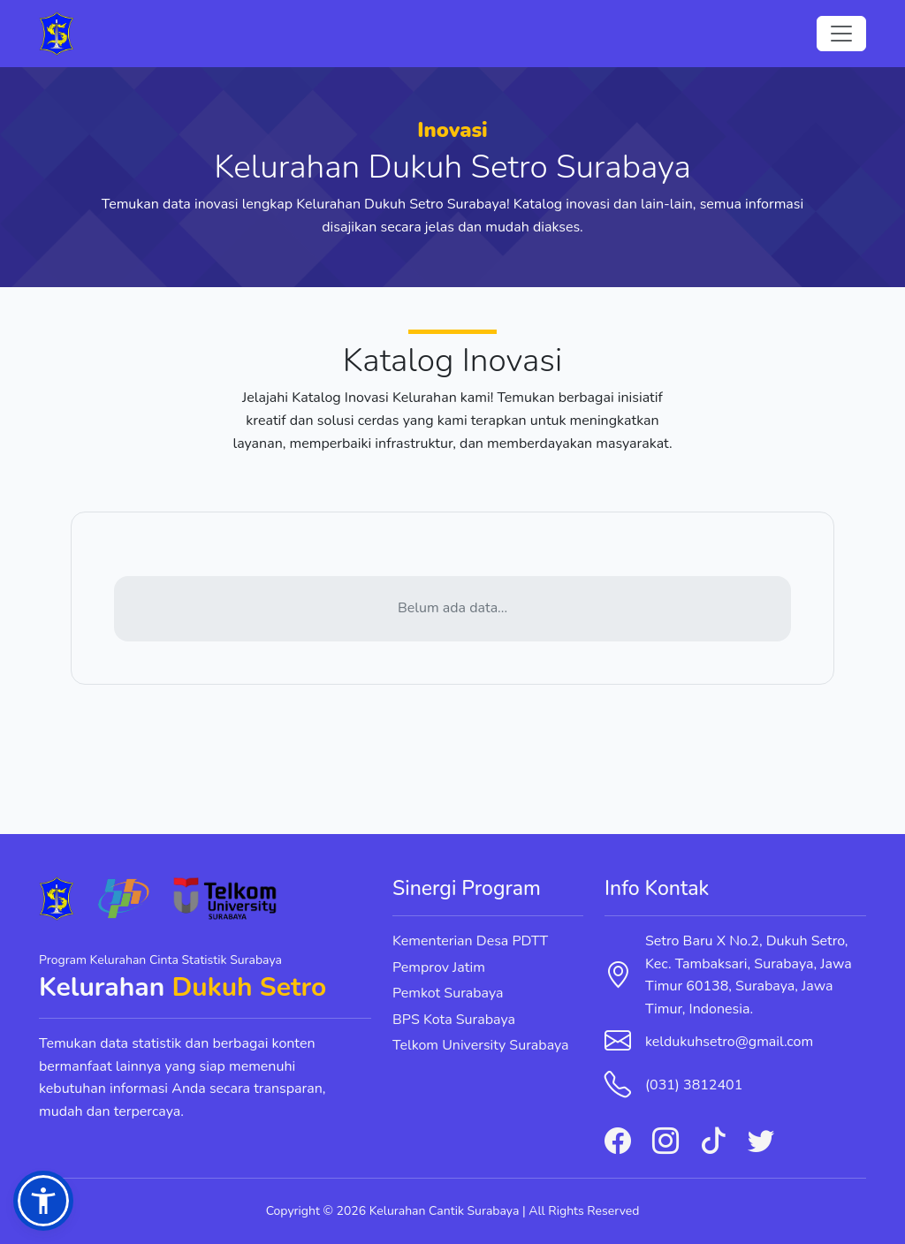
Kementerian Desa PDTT (470, 941)
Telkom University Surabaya (480, 1045)
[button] (43, 1200)
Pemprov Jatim (438, 967)
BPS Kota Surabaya (453, 1019)
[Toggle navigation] (841, 33)
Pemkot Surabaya (448, 993)
